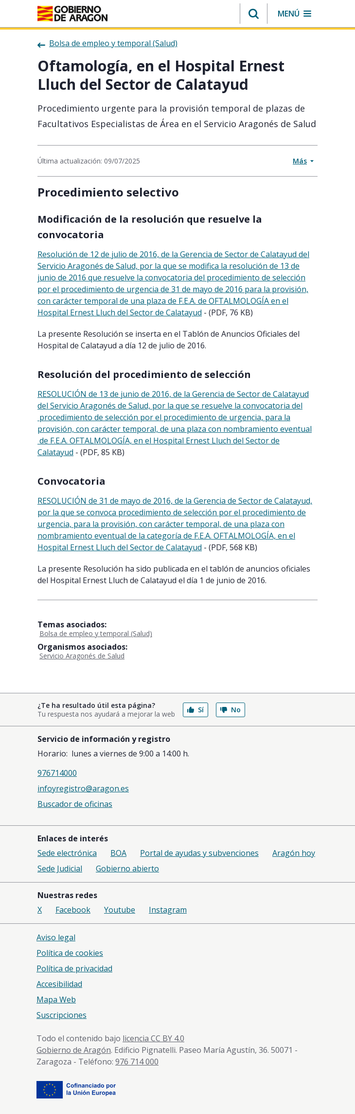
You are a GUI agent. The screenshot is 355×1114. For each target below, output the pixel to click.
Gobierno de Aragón (73, 1050)
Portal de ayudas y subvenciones (199, 853)
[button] (253, 13)
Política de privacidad (74, 968)
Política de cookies (69, 953)
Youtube (119, 909)
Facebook (72, 909)
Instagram (168, 909)
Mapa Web (56, 999)
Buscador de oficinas (74, 804)
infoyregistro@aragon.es (83, 788)
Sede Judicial (59, 868)
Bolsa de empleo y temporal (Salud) (95, 633)
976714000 (57, 773)
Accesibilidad (59, 984)
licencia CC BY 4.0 (153, 1038)
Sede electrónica (67, 853)
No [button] (230, 709)
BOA (118, 853)
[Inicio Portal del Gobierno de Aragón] (72, 13)
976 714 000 (137, 1061)
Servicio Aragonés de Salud (81, 655)
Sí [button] (195, 709)
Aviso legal (55, 937)
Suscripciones (61, 1015)
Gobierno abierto (127, 868)
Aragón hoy (293, 853)
